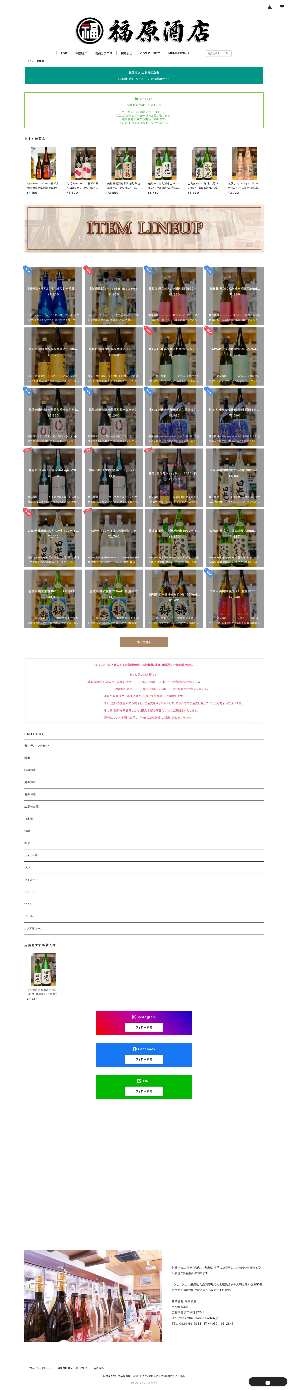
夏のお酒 (30, 782)
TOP (63, 53)
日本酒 (28, 818)
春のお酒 (30, 794)
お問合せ (126, 53)
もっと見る (144, 642)
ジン (27, 867)
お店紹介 (81, 53)
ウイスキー (31, 879)
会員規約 (99, 1368)
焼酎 (27, 831)
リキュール (31, 855)
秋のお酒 (30, 770)
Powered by (144, 1382)
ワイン (28, 904)
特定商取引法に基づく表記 (72, 1368)
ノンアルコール (33, 928)
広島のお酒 (31, 806)
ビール (28, 916)
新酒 (27, 758)
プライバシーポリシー (39, 1368)
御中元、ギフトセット (37, 745)
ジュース (29, 892)
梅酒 (27, 843)
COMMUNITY (150, 53)
